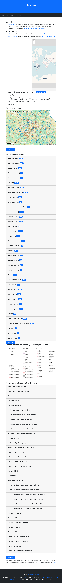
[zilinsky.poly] (11, 34)
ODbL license (54, 562)
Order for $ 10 (41, 92)
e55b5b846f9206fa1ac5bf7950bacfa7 (34, 28)
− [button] (33, 43)
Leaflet (33, 88)
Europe (8, 15)
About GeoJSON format (48, 36)
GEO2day (26, 577)
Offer (31, 572)
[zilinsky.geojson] (12, 36)
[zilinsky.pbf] (11, 24)
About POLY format (45, 34)
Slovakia (13, 15)
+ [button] (33, 41)
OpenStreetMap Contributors (50, 577)
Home (3, 15)
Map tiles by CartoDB (15, 579)
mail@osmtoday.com (33, 574)
